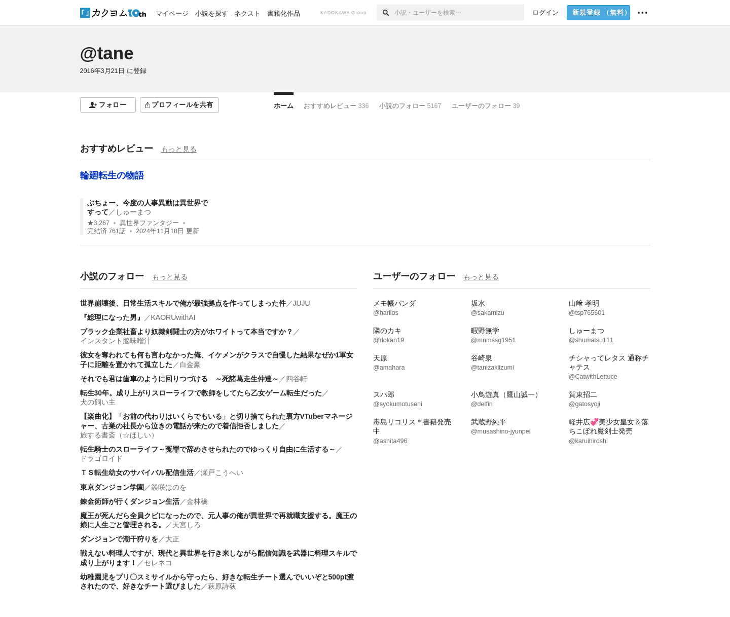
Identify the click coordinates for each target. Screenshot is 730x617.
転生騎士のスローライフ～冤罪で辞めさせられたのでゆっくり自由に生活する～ (208, 449)
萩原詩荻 (222, 586)
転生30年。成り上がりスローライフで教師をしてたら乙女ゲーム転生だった (201, 393)
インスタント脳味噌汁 (115, 341)
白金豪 (190, 364)
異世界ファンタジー (149, 223)
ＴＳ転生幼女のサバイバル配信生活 (137, 472)
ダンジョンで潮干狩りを (119, 539)
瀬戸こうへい (222, 472)
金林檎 (197, 501)
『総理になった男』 (112, 317)
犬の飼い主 (98, 402)
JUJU (301, 303)
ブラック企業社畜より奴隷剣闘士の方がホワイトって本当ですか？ (186, 332)
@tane (107, 53)
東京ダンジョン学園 (112, 487)
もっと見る (179, 149)
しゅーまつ (133, 212)
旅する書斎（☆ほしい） (119, 435)
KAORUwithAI (173, 317)
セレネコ (158, 563)
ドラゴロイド (101, 458)
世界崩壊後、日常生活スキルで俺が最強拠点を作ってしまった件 (183, 303)
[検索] (385, 13)
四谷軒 (296, 379)
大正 (172, 539)
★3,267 (98, 223)
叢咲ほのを (169, 487)
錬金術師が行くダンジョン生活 (129, 501)
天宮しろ (186, 525)
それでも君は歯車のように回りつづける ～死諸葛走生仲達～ (179, 379)
